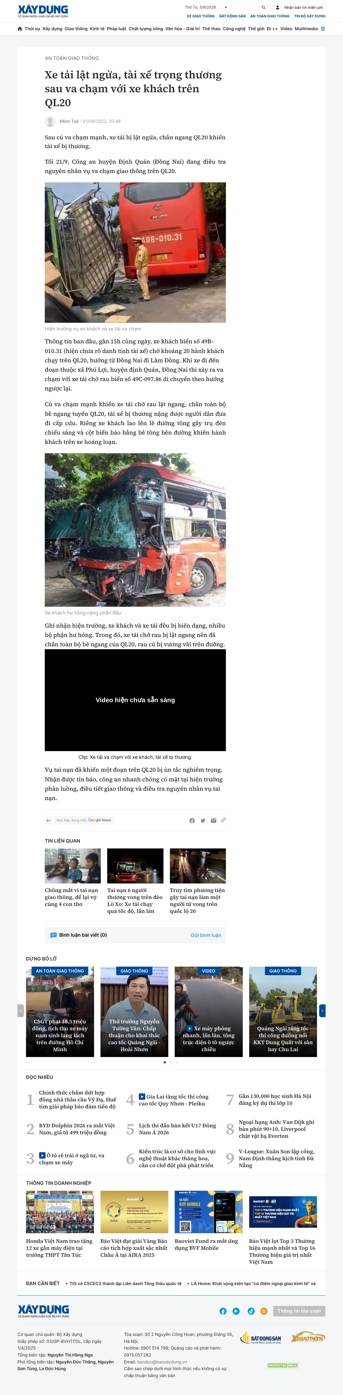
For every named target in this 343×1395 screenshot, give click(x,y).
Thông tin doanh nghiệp (58, 1183)
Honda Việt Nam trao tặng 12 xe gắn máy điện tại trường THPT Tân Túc (59, 1248)
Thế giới (256, 28)
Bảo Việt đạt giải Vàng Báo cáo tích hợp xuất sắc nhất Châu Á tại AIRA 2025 (133, 1248)
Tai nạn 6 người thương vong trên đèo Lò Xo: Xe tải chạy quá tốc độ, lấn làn (134, 900)
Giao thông (76, 28)
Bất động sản (232, 16)
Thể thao (211, 28)
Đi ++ (272, 28)
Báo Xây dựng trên (84, 820)
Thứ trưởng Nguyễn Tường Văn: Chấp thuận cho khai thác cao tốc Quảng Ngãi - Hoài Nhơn (134, 1035)
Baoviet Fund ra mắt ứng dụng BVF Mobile (206, 1244)
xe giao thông (201, 16)
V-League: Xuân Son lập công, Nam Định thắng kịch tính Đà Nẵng (277, 1158)
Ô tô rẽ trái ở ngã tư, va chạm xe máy (72, 1159)
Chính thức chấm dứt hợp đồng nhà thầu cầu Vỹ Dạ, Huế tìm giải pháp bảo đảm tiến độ (77, 1099)
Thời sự (32, 28)
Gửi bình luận (206, 935)
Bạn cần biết (43, 1283)
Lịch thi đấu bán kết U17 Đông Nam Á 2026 (177, 1129)
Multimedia (306, 28)
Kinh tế (97, 28)
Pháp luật (116, 28)
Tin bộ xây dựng (310, 16)
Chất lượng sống (146, 28)
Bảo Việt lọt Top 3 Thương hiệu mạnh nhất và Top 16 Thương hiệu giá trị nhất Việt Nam (282, 1251)
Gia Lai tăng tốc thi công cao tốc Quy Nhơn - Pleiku (173, 1100)
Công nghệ (234, 28)
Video (286, 28)
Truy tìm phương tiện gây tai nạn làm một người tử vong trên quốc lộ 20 (197, 900)
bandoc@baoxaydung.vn (162, 1362)
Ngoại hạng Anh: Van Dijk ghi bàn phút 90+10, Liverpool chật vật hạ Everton (276, 1129)
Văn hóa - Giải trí (182, 28)
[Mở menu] (323, 29)
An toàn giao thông (269, 16)
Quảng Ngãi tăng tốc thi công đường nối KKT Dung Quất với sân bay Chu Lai (283, 1039)
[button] (165, 1062)
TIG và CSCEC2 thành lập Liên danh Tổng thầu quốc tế (125, 1283)
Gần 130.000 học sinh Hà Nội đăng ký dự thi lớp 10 (275, 1099)
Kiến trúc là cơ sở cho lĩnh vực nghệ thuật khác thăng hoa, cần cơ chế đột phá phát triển (177, 1158)
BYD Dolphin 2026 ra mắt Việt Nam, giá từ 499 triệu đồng (77, 1129)
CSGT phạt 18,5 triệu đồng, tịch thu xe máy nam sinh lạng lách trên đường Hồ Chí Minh (60, 1035)
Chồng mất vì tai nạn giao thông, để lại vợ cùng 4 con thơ (71, 897)
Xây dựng (52, 28)
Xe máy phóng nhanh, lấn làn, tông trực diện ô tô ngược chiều (209, 1039)
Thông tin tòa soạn (299, 1311)
